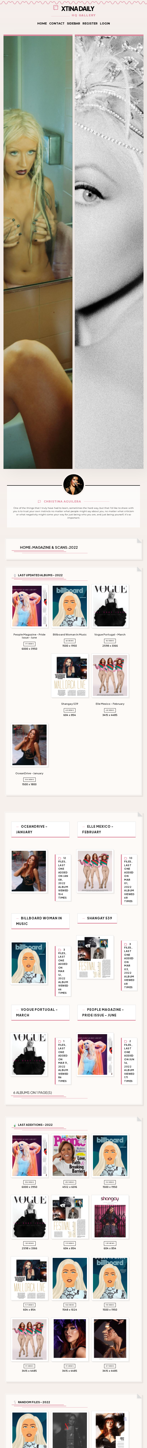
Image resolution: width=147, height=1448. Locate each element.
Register (90, 23)
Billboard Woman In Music (38, 913)
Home (42, 23)
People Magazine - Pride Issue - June (105, 1003)
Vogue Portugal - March (36, 1003)
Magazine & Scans (49, 547)
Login (105, 23)
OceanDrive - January (42, 826)
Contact (57, 23)
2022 (73, 547)
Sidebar (73, 23)
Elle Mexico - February (113, 826)
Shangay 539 (102, 910)
